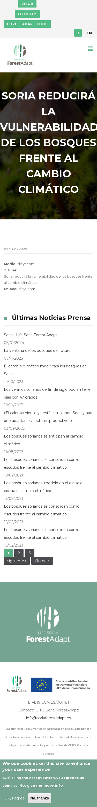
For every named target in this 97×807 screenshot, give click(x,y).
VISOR (27, 4)
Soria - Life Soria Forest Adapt (30, 335)
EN (89, 33)
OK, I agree (14, 798)
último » (42, 561)
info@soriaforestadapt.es (48, 718)
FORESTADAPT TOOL (27, 24)
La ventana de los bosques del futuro (37, 350)
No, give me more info (41, 785)
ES (78, 33)
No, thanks (39, 798)
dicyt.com (26, 289)
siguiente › (16, 561)
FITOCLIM (27, 14)
